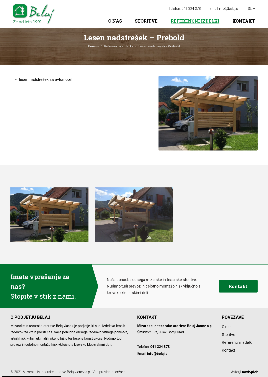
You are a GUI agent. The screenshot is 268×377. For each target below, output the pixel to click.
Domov (93, 46)
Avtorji (244, 372)
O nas (115, 20)
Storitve (146, 20)
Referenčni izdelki (195, 20)
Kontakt (243, 20)
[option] (49, 215)
